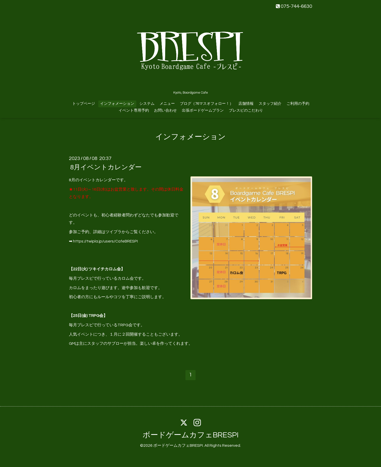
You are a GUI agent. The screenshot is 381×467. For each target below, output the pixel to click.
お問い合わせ (165, 110)
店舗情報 (246, 104)
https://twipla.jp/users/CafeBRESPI (105, 241)
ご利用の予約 (298, 104)
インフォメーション (117, 104)
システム (147, 104)
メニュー (167, 104)
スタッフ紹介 (270, 104)
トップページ (83, 104)
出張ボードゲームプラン (203, 110)
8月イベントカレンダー (106, 167)
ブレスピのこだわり (246, 110)
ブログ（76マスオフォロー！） (206, 104)
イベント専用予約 (134, 110)
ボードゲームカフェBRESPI (191, 435)
